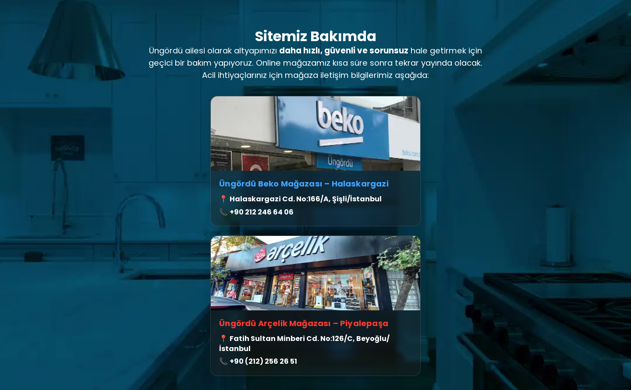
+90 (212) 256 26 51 (263, 361)
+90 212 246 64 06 (262, 212)
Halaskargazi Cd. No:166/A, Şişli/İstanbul (306, 199)
